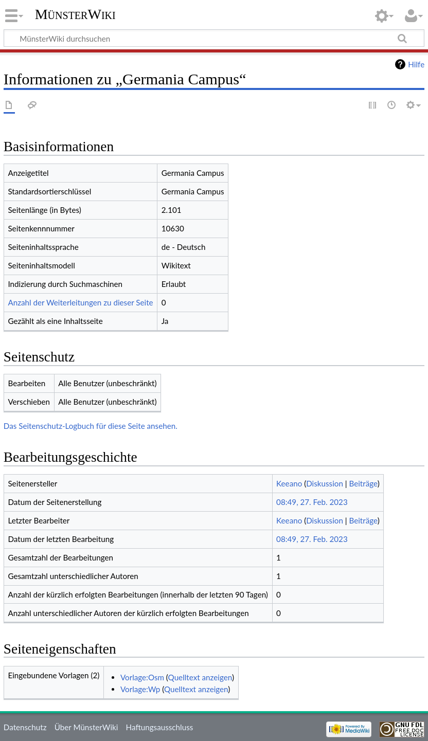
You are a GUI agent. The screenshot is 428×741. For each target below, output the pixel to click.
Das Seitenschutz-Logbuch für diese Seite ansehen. (90, 425)
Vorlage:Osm (142, 677)
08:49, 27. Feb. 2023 (312, 502)
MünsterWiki (75, 14)
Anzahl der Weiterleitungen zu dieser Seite (80, 302)
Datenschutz (25, 727)
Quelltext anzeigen (200, 677)
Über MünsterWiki (86, 727)
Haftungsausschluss (159, 727)
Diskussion (324, 483)
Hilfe (416, 64)
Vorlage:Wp (140, 689)
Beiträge (363, 483)
